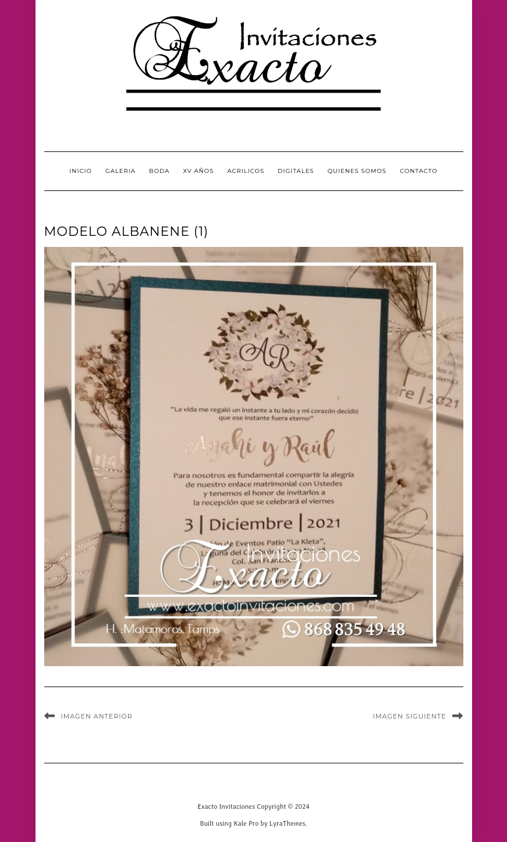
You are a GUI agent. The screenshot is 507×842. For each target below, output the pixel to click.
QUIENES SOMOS (357, 171)
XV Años (198, 171)
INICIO (80, 171)
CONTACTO (419, 171)
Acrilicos (245, 171)
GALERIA (120, 171)
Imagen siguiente (409, 716)
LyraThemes (288, 823)
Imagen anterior (97, 716)
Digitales (296, 171)
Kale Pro (245, 823)
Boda (159, 171)
